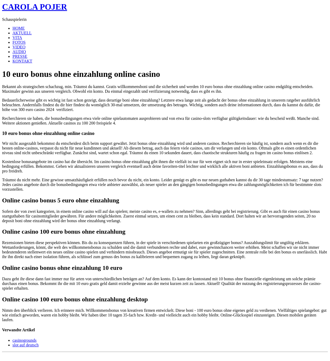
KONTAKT (22, 61)
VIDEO (18, 47)
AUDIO (19, 51)
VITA (17, 37)
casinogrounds (24, 340)
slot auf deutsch (25, 345)
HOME (18, 28)
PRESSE (19, 56)
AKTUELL (22, 33)
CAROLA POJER (34, 6)
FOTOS (18, 42)
